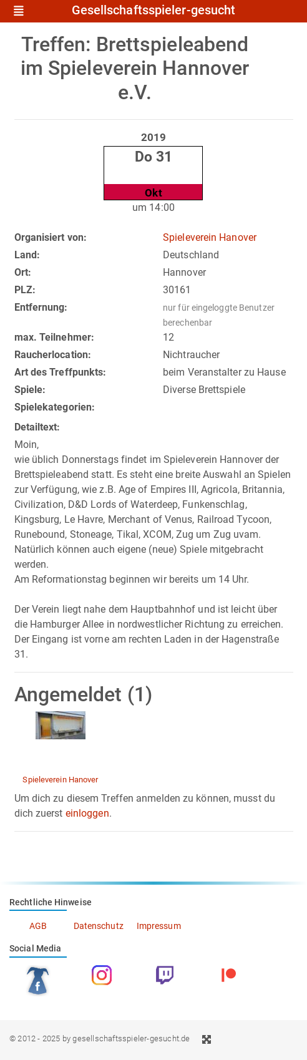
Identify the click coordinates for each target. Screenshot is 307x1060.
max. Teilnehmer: (54, 337)
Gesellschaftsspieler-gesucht (154, 10)
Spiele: (30, 390)
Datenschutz (99, 926)
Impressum (159, 926)
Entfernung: (41, 307)
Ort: (22, 272)
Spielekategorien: (54, 407)
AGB (38, 926)
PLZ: (25, 290)
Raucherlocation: (53, 355)
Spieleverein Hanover (209, 237)
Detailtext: (37, 427)
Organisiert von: (50, 237)
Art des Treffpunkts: (60, 372)
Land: (27, 255)
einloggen (87, 813)
